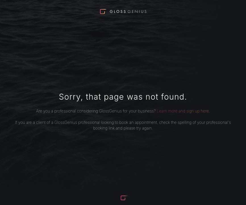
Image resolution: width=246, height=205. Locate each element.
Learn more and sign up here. (183, 110)
